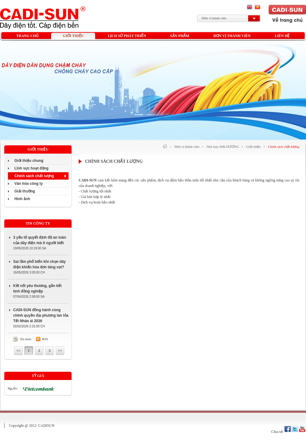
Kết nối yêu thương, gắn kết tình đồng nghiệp (37, 288)
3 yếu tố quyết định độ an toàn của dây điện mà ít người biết (39, 240)
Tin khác (26, 339)
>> (60, 350)
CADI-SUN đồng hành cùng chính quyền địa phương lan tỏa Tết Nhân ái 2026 (41, 315)
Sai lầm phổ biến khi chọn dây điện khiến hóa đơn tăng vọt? (39, 264)
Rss (45, 339)
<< (18, 350)
